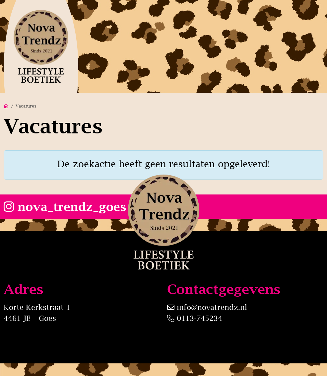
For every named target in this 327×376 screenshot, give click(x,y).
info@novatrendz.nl (212, 307)
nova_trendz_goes (65, 206)
